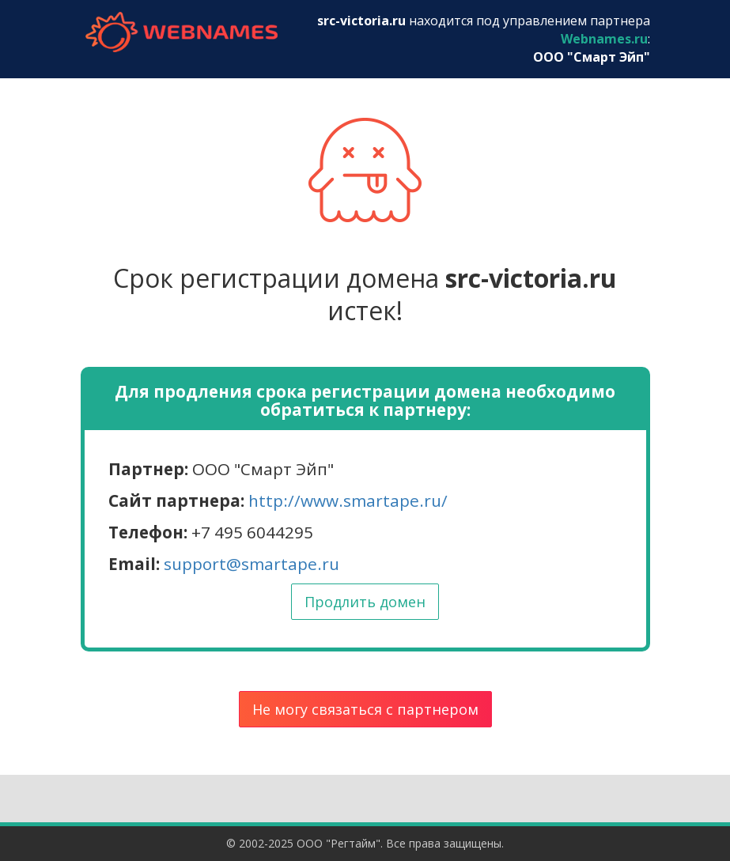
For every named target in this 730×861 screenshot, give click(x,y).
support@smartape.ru (251, 564)
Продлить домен (365, 601)
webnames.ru (182, 32)
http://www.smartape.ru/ (348, 500)
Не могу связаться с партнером (365, 709)
